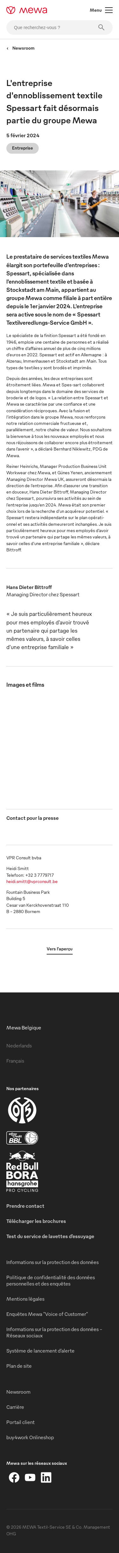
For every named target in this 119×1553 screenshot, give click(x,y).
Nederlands (19, 1045)
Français (15, 1061)
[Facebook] (14, 1477)
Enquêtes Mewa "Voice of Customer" (47, 1314)
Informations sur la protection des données (52, 1262)
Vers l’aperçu (60, 948)
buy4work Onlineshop (30, 1437)
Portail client (20, 1422)
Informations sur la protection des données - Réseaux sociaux (54, 1332)
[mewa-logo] (26, 10)
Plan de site (19, 1366)
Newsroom (20, 48)
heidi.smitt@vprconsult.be (32, 881)
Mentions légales (25, 1299)
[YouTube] (30, 1477)
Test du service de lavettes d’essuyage (50, 1236)
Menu (101, 10)
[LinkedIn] (46, 1477)
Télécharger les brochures (36, 1221)
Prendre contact (25, 1206)
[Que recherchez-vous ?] (59, 27)
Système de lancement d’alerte (40, 1350)
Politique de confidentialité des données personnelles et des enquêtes (50, 1280)
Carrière (15, 1407)
